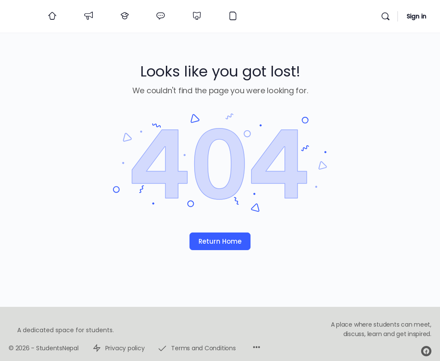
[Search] (385, 16)
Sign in (416, 16)
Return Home (220, 241)
